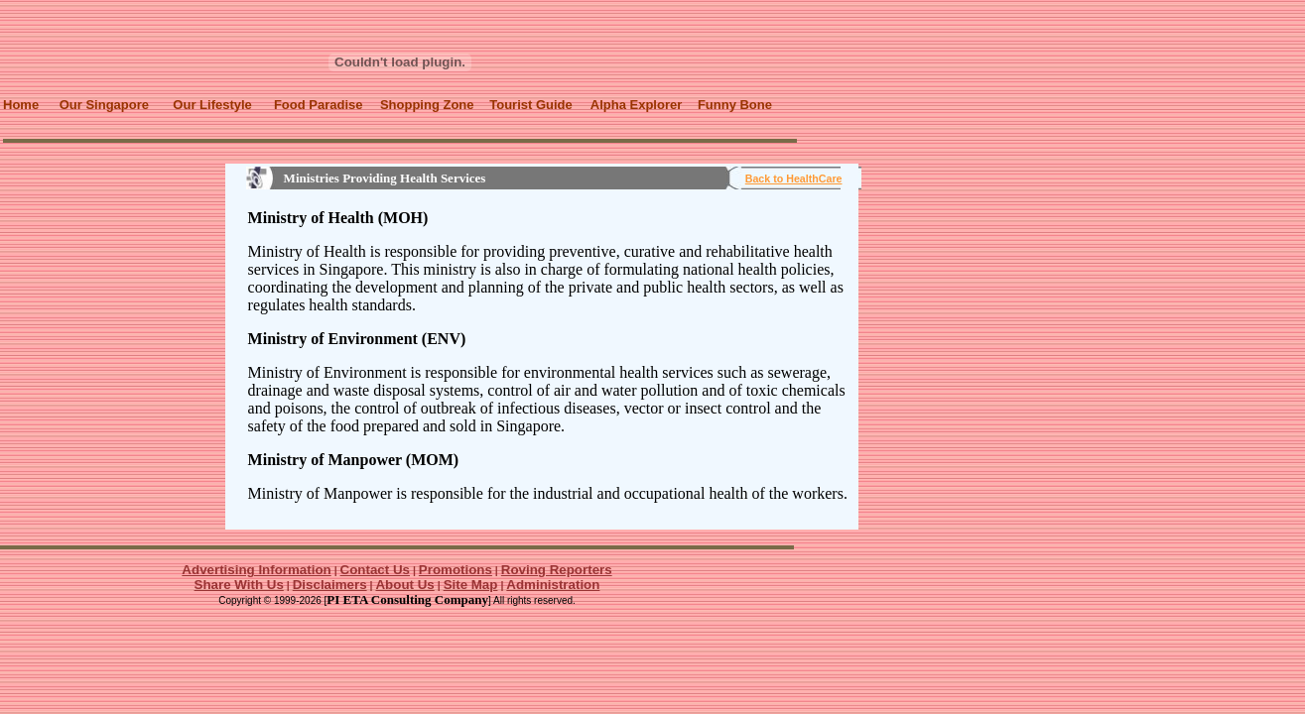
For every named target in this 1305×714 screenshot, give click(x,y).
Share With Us (239, 584)
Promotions (455, 569)
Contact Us (375, 569)
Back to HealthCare (794, 178)
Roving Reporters (556, 569)
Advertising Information (256, 569)
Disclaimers (330, 584)
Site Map (471, 584)
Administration (552, 584)
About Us (404, 584)
